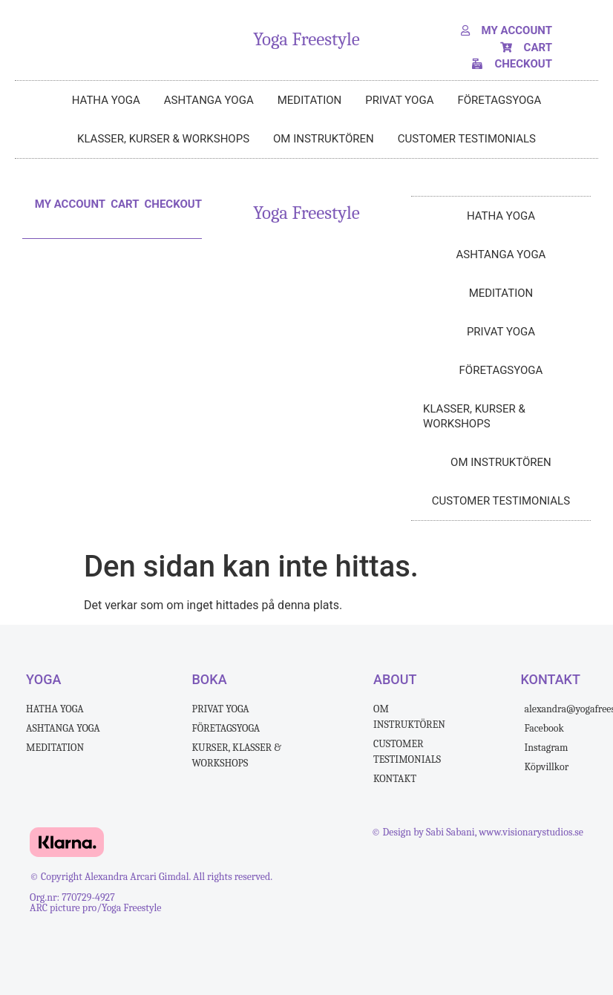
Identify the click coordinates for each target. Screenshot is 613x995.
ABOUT (394, 679)
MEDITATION (310, 100)
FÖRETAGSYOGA (499, 100)
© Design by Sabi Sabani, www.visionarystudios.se (477, 832)
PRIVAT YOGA (399, 100)
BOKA (209, 679)
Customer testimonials (467, 138)
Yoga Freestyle (306, 39)
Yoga (43, 679)
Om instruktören (323, 138)
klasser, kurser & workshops (163, 138)
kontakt (550, 679)
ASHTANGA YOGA (209, 100)
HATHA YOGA (106, 100)
